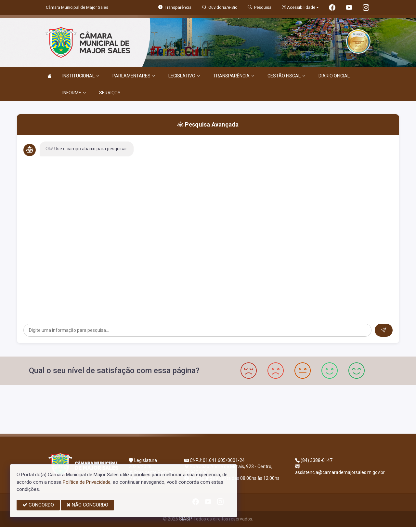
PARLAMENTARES (133, 76)
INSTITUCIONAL (80, 76)
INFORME (74, 93)
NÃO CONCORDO (87, 505)
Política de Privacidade (86, 482)
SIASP (185, 518)
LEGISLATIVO (184, 76)
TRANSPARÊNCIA (233, 76)
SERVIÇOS (110, 92)
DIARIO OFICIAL (334, 75)
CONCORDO (38, 505)
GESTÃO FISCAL (286, 76)
